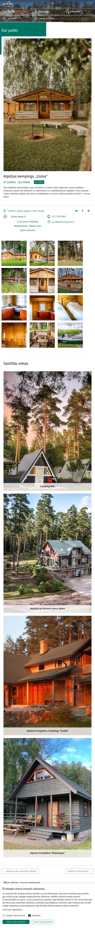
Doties (39, 182)
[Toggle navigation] (89, 4)
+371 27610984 (58, 216)
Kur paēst (75, 11)
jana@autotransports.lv (63, 221)
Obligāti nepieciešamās (15, 915)
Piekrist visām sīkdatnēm (16, 922)
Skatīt (5, 909)
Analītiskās (36, 915)
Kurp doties (45, 11)
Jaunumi (11, 11)
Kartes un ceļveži (47, 18)
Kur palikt (12, 18)
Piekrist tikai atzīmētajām (43, 922)
